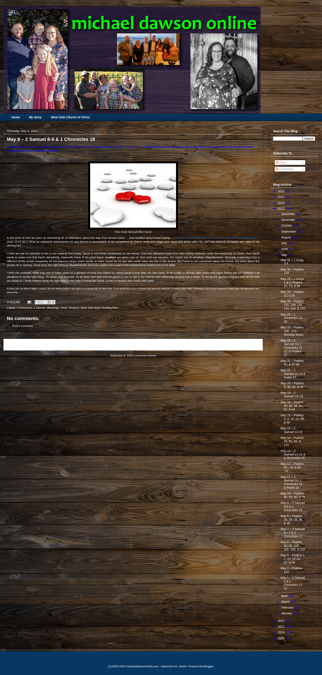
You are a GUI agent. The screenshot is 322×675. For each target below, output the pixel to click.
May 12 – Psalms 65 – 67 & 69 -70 (292, 467)
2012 (281, 620)
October (287, 225)
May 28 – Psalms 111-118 (292, 293)
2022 (281, 191)
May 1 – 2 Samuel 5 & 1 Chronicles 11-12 (293, 583)
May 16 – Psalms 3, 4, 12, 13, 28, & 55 (293, 418)
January (287, 613)
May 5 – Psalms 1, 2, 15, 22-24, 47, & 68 (293, 558)
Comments (285, 169)
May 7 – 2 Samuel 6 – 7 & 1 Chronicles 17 (293, 532)
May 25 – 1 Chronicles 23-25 (292, 318)
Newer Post (15, 344)
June (285, 249)
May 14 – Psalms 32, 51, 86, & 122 (292, 441)
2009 (281, 638)
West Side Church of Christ (70, 117)
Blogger (208, 666)
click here (151, 288)
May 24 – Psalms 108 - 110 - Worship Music (292, 331)
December (288, 214)
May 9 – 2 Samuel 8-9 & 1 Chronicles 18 (293, 506)
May (284, 255)
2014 (281, 203)
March (285, 601)
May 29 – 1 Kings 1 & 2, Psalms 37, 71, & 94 (292, 282)
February (287, 607)
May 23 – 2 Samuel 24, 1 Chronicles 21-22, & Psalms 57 (292, 347)
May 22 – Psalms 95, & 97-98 (292, 362)
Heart (64, 307)
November (288, 219)
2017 (281, 197)
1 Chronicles (24, 307)
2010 (281, 632)
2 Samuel (40, 307)
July (284, 243)
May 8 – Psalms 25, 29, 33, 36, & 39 (292, 519)
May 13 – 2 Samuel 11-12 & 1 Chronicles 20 (293, 454)
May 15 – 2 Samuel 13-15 (291, 430)
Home (15, 117)
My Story (35, 117)
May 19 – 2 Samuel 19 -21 (292, 394)
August (286, 237)
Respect (74, 307)
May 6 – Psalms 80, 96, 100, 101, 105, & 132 (293, 545)
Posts (281, 162)
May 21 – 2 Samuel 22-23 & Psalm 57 (293, 373)
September (289, 231)
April (284, 596)
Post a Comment (22, 326)
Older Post (251, 344)
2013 (281, 208)
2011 (281, 626)
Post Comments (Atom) (141, 355)
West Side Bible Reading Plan (99, 307)
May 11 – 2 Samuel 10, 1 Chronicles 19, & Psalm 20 (292, 482)
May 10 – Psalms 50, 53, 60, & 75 (293, 495)
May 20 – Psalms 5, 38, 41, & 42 (292, 385)
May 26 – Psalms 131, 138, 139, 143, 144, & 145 (293, 305)
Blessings (53, 307)
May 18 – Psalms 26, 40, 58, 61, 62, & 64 (292, 405)
